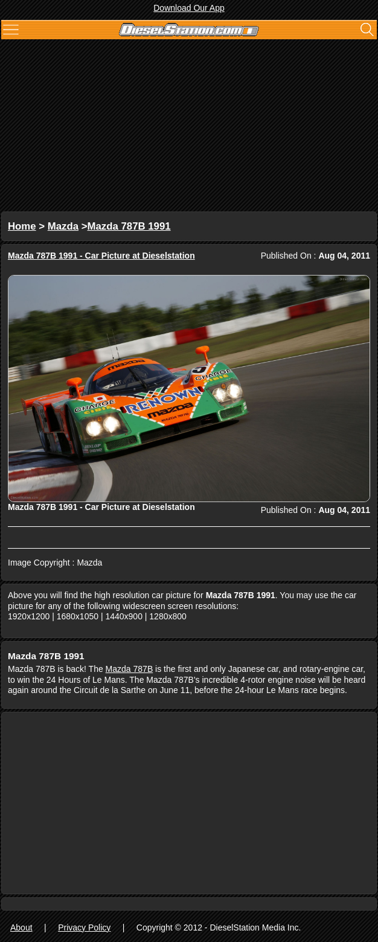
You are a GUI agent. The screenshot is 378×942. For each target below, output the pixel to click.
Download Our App (189, 8)
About (21, 927)
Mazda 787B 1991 (129, 226)
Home (22, 226)
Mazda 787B (129, 669)
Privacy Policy (84, 927)
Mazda (63, 226)
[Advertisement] (189, 126)
